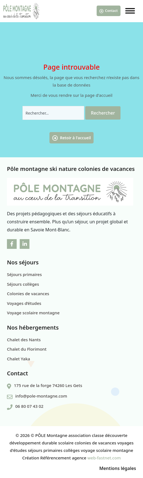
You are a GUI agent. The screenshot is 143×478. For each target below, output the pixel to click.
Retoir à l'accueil (71, 138)
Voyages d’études (24, 303)
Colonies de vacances (28, 293)
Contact (108, 10)
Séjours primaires (24, 274)
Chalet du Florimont (26, 349)
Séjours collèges (23, 284)
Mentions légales (117, 468)
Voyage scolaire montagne (33, 312)
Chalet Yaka (18, 358)
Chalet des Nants (24, 339)
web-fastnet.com (104, 458)
